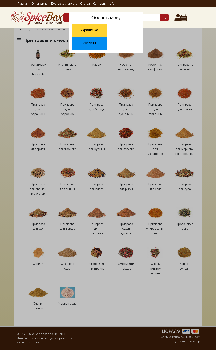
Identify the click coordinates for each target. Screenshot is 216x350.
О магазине (39, 3)
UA (111, 3)
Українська (89, 30)
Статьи (85, 3)
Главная (23, 3)
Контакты (99, 3)
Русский (89, 43)
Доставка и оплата (64, 3)
